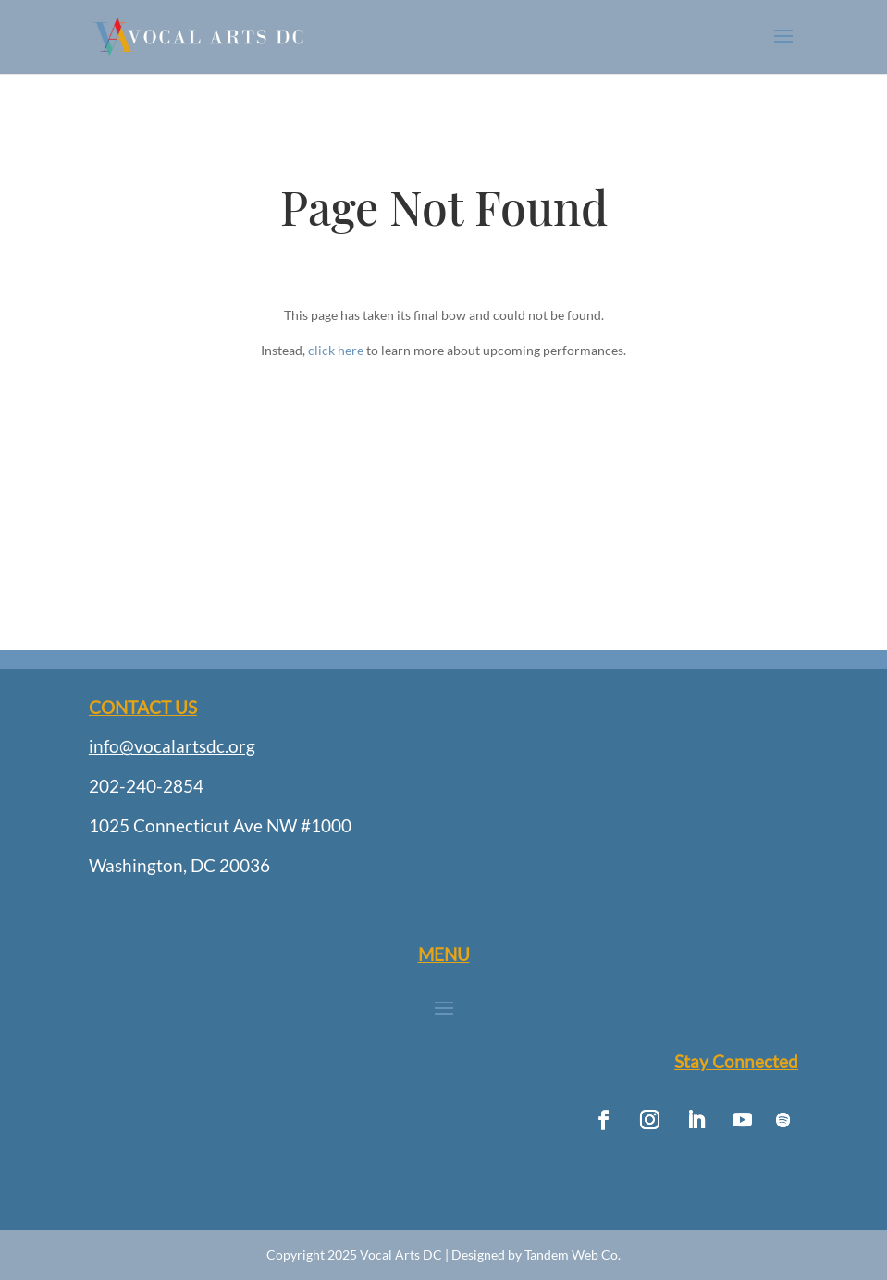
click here (335, 350)
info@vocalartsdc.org (172, 746)
